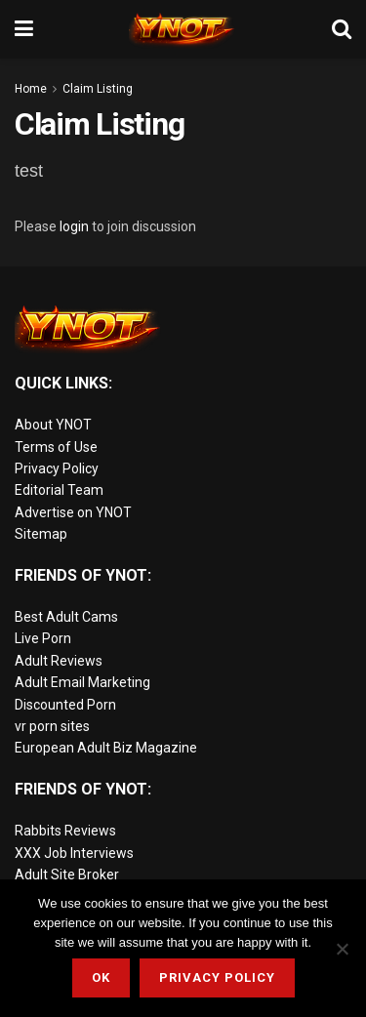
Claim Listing (97, 89)
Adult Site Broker (67, 874)
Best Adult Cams (66, 617)
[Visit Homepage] (182, 29)
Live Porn (43, 638)
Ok (101, 977)
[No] (341, 948)
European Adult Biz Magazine (106, 747)
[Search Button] (341, 29)
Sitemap (41, 534)
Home (31, 89)
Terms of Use (56, 447)
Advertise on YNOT (73, 512)
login (74, 226)
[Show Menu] (24, 29)
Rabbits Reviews (65, 830)
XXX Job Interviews (74, 853)
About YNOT (53, 424)
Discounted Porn (65, 704)
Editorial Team (59, 490)
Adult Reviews (58, 661)
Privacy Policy (57, 468)
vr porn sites (52, 726)
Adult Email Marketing (82, 682)
